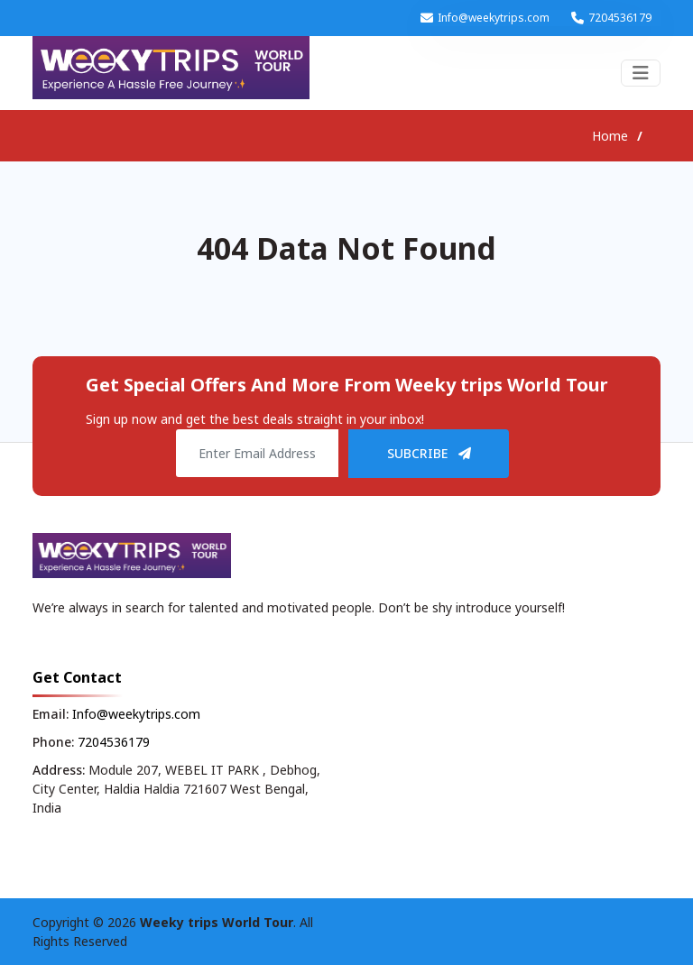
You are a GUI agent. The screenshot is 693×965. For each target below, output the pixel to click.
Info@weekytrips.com (494, 17)
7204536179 (619, 17)
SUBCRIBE (429, 453)
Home (610, 135)
